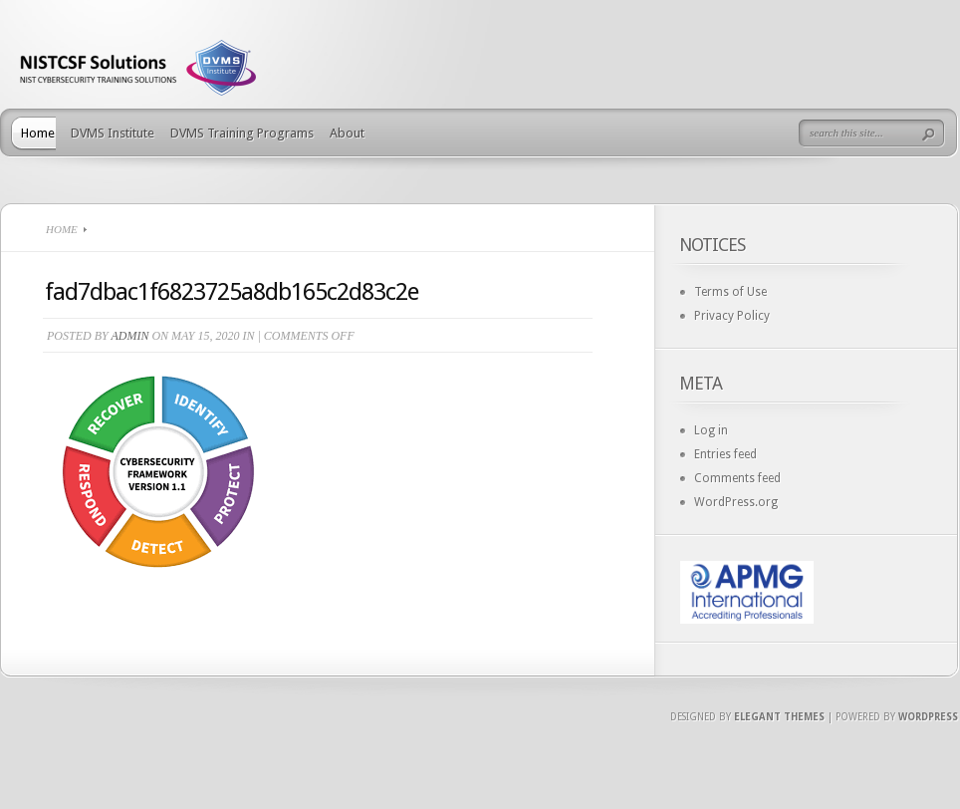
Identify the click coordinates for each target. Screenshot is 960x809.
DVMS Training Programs (242, 133)
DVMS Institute (112, 133)
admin (129, 336)
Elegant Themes (779, 716)
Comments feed (737, 478)
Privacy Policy (732, 316)
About (347, 133)
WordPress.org (736, 502)
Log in (711, 430)
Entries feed (725, 454)
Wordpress (928, 716)
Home (38, 133)
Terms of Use (730, 292)
